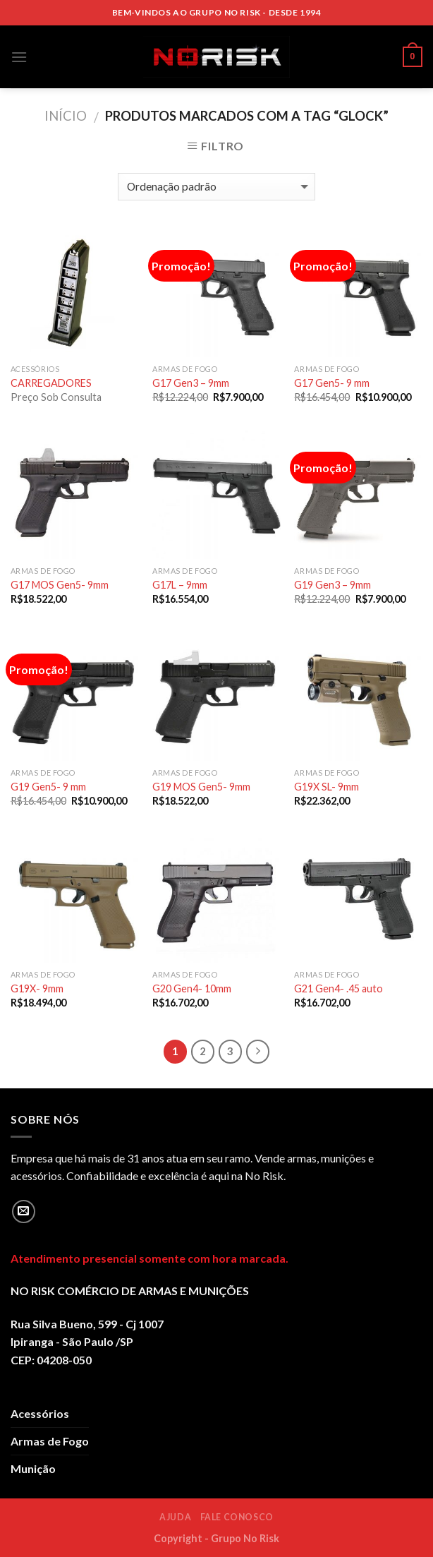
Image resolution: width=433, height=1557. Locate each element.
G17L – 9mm (179, 585)
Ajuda (175, 1517)
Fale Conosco (237, 1517)
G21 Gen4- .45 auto (338, 988)
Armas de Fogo (50, 1441)
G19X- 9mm (37, 988)
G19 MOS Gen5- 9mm (201, 787)
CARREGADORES (51, 383)
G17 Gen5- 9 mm (332, 383)
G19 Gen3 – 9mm (332, 585)
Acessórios (40, 1413)
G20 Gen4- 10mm (191, 988)
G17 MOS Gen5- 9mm (60, 585)
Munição (33, 1468)
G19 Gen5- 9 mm (48, 787)
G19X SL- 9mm (326, 787)
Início (65, 116)
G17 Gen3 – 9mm (190, 383)
